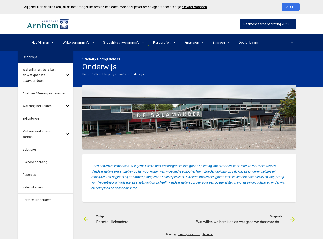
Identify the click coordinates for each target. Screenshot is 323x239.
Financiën (192, 42)
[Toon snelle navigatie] (292, 43)
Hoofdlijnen (40, 42)
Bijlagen (219, 42)
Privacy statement (189, 234)
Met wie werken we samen (37, 134)
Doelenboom (248, 42)
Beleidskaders (33, 187)
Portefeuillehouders (37, 200)
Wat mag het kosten (37, 106)
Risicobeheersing (35, 162)
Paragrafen (162, 42)
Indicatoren (31, 118)
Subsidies (30, 149)
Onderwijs (137, 74)
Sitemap (207, 234)
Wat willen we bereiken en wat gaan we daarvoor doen (39, 75)
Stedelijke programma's (121, 42)
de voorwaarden (194, 7)
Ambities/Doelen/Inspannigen (44, 93)
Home (86, 74)
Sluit (290, 7)
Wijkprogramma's (76, 42)
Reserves (29, 174)
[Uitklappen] (67, 75)
